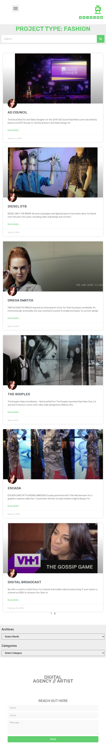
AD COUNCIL (17, 112)
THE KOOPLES (19, 394)
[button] (15, 8)
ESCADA (14, 488)
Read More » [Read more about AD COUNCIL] (14, 130)
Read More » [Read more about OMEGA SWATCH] (14, 318)
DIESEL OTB (17, 206)
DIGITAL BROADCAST (24, 582)
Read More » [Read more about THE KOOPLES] (14, 412)
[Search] (100, 39)
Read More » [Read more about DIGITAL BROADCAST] (14, 600)
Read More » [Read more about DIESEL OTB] (14, 224)
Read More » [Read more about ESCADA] (14, 506)
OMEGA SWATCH (20, 300)
